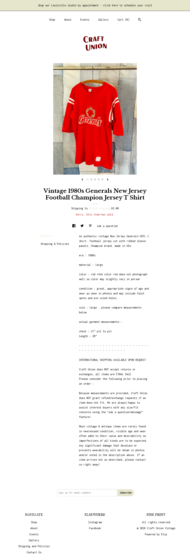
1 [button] (88, 179)
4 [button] (99, 179)
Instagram (95, 522)
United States (98, 208)
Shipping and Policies (34, 546)
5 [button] (102, 179)
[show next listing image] (108, 179)
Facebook (95, 528)
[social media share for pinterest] (91, 226)
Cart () (123, 19)
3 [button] (95, 179)
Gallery (103, 19)
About (67, 19)
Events (84, 19)
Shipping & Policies (55, 243)
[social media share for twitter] (83, 226)
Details (48, 235)
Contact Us (34, 552)
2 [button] (91, 179)
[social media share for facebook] (74, 226)
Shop (52, 19)
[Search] (139, 20)
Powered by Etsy (156, 534)
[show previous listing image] (82, 179)
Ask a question (107, 226)
